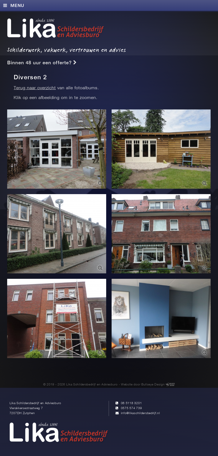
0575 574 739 (131, 408)
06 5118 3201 (131, 403)
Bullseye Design (153, 384)
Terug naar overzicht (35, 88)
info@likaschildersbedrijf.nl (140, 413)
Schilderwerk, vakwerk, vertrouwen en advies (66, 50)
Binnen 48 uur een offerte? (42, 62)
